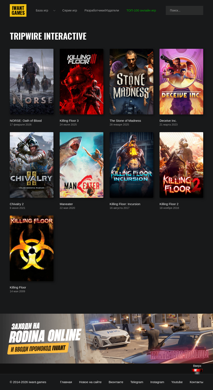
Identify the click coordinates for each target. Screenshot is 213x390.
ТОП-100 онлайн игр (141, 10)
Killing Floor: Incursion (125, 204)
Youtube (177, 382)
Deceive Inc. (168, 120)
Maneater (66, 204)
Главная (66, 382)
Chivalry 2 (17, 204)
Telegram (136, 382)
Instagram (157, 382)
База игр (42, 10)
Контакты (196, 382)
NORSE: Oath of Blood (26, 120)
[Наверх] (197, 371)
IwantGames (18, 10)
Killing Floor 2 (169, 204)
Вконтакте (116, 382)
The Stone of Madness (125, 120)
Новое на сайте (90, 382)
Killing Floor (18, 287)
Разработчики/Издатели (101, 10)
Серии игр (69, 10)
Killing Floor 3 (69, 120)
